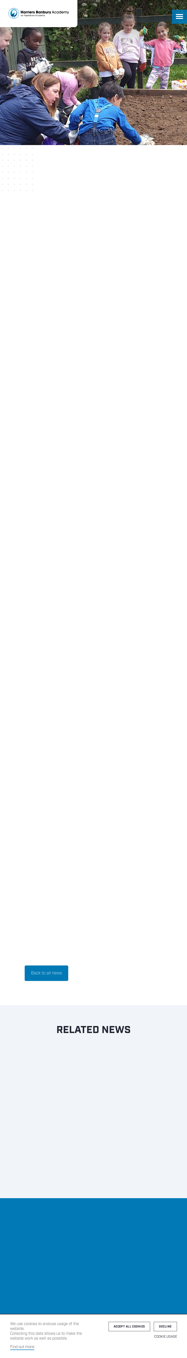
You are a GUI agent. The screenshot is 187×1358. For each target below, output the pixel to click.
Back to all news (46, 973)
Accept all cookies (129, 1326)
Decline (165, 1326)
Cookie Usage (165, 1336)
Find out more (22, 1347)
